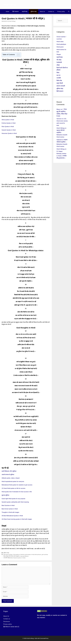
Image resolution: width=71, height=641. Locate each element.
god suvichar (45, 554)
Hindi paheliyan (61, 44)
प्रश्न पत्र (58, 75)
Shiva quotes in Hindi (8, 119)
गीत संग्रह (59, 60)
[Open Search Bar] (68, 11)
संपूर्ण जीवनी (60, 83)
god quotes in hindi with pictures (33, 554)
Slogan (59, 54)
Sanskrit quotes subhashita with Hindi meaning (15, 502)
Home (7, 11)
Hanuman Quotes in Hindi (9, 133)
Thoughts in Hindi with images (10, 512)
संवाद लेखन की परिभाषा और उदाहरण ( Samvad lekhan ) (16, 556)
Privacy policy (61, 11)
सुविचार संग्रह (34, 11)
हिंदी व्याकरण (15, 11)
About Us (42, 11)
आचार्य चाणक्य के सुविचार (8, 474)
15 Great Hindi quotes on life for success (13, 488)
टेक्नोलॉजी (59, 62)
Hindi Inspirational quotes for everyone (13, 481)
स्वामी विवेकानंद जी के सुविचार (9, 471)
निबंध (58, 72)
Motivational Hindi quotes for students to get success (17, 485)
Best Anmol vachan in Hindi (10, 509)
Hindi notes (60, 41)
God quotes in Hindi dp (18, 554)
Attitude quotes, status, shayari (11, 478)
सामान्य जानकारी (61, 86)
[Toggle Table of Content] (17, 54)
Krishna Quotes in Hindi (8, 123)
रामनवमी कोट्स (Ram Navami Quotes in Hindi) (14, 557)
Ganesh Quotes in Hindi (9, 130)
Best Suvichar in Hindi (8, 505)
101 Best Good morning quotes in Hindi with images (17, 519)
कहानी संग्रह (24, 11)
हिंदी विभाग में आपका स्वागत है (11, 627)
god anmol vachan (8, 554)
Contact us (51, 11)
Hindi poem (60, 47)
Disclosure (6, 621)
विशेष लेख (59, 80)
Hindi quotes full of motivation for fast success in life (17, 491)
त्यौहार (58, 65)
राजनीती (59, 78)
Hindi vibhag (9, 4)
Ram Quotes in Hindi (8, 126)
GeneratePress (44, 638)
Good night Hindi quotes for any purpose (13, 498)
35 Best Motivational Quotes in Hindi (12, 515)
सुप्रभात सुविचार (5, 495)
